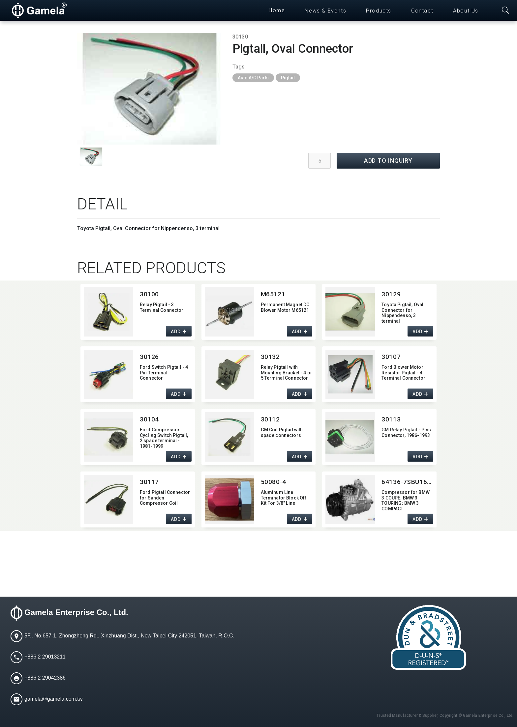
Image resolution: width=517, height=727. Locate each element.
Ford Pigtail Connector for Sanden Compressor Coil (165, 498)
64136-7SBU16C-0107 (407, 482)
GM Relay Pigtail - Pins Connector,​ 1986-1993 (406, 432)
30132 (270, 357)
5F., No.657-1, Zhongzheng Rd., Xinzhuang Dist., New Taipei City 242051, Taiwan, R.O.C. (129, 635)
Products (378, 11)
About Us (465, 11)
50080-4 (273, 482)
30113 (391, 419)
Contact (422, 11)
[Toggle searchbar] (505, 10)
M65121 (273, 294)
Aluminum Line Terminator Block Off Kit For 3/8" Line (284, 498)
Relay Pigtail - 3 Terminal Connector (162, 307)
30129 (391, 294)
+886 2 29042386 (45, 678)
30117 (149, 482)
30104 (149, 419)
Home (277, 10)
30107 (391, 357)
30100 (149, 294)
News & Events (325, 11)
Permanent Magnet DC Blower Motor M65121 (285, 307)
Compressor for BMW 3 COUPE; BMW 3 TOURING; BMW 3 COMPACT (405, 500)
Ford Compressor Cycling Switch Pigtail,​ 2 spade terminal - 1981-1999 (164, 437)
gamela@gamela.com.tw (53, 699)
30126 (149, 357)
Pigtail (288, 77)
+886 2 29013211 (45, 657)
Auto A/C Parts (253, 77)
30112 (270, 419)
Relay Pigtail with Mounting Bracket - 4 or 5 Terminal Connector (286, 372)
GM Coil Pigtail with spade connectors (282, 432)
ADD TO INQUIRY (388, 160)
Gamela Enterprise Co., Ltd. (76, 612)
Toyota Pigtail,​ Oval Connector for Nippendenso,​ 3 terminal (402, 312)
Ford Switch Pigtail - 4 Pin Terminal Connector (164, 372)
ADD (175, 331)
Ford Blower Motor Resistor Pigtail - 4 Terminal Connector (403, 372)
